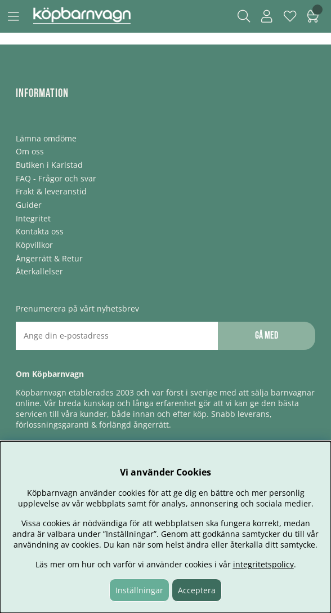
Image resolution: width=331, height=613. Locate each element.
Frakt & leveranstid (51, 191)
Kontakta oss (40, 231)
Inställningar (139, 590)
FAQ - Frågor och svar (56, 178)
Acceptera (197, 590)
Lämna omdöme (46, 138)
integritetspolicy (263, 564)
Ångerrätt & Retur (49, 258)
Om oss (30, 151)
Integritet (33, 218)
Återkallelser (39, 271)
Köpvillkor (34, 244)
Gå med (266, 335)
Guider (29, 204)
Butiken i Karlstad (49, 164)
